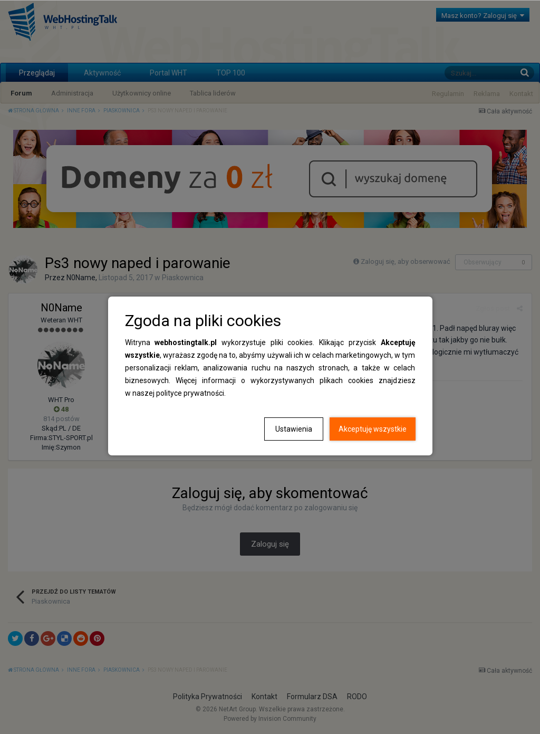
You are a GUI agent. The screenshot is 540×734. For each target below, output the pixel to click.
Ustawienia (293, 429)
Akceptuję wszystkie (373, 429)
